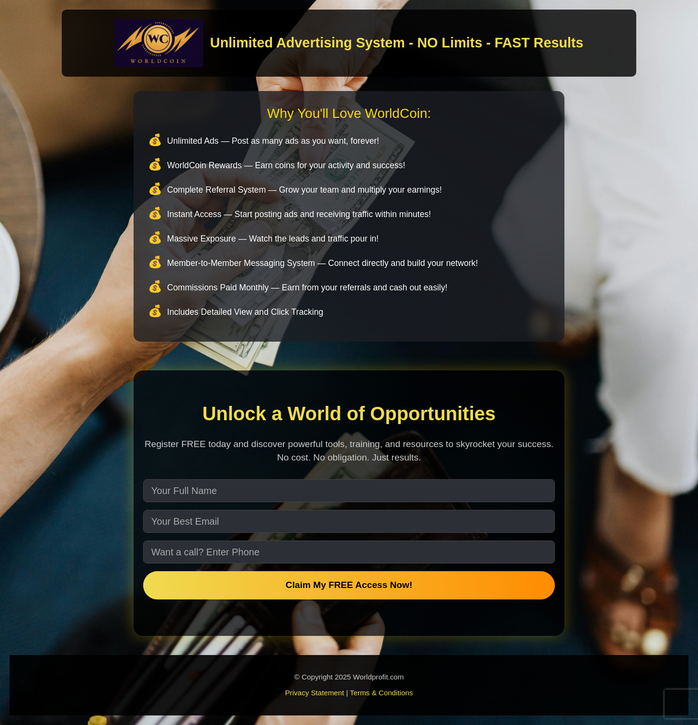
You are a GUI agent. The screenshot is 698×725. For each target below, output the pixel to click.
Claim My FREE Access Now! (349, 585)
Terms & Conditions (381, 693)
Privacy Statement (314, 693)
